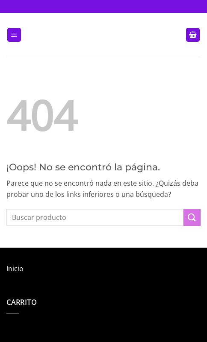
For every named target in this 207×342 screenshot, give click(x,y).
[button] (14, 35)
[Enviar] (192, 217)
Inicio (15, 268)
